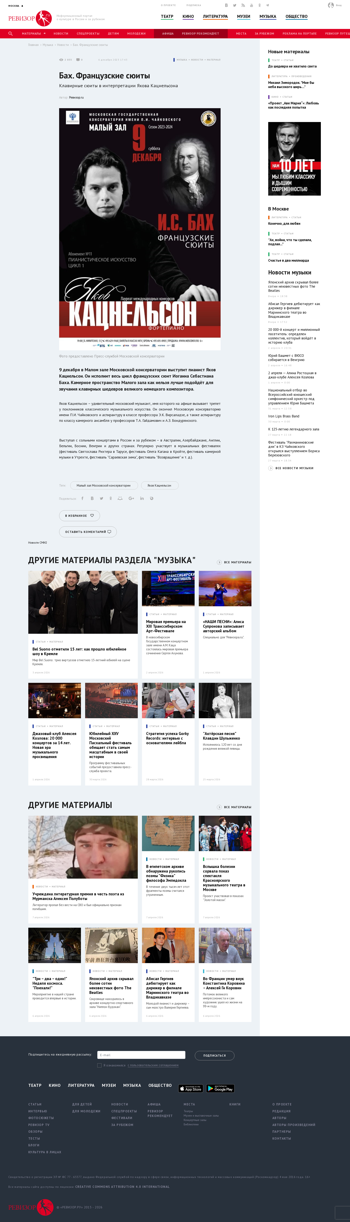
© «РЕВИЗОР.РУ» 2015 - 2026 (80, 1207)
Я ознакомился (115, 1065)
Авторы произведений (294, 1125)
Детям (113, 33)
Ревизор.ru (76, 97)
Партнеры (281, 1132)
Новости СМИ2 (37, 542)
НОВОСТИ (197, 59)
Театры (188, 1111)
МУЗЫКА (182, 59)
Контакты (281, 1138)
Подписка (193, 5)
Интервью (37, 1111)
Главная (33, 45)
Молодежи (136, 33)
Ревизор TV (39, 1125)
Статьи (289, 60)
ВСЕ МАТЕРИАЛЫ (237, 562)
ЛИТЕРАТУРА (280, 76)
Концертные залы (195, 1120)
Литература (215, 16)
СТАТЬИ (41, 641)
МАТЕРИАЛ (214, 59)
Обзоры (35, 1132)
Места (241, 33)
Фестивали (122, 1118)
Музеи (243, 16)
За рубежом (265, 33)
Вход (339, 5)
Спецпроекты (88, 33)
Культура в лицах (45, 1152)
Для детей (82, 1104)
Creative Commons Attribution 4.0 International (122, 1187)
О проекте (168, 5)
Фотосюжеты (41, 1118)
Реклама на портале (300, 33)
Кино (188, 16)
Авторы (279, 1118)
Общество (296, 16)
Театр (167, 16)
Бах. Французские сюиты (90, 45)
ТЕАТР (276, 60)
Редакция (281, 1111)
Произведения (301, 76)
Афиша (168, 33)
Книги (235, 1104)
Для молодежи (86, 1111)
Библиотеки (191, 1124)
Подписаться (214, 1055)
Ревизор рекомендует (200, 33)
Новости (61, 33)
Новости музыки (289, 272)
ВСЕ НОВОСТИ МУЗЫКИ (295, 468)
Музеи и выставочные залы (201, 1115)
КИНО (275, 97)
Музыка (268, 16)
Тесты (34, 1138)
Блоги (34, 1145)
